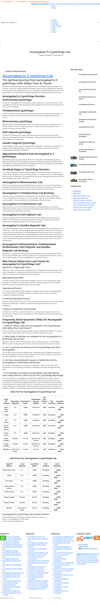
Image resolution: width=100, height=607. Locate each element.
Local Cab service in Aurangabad (38, 587)
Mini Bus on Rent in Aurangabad (64, 569)
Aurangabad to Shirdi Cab (86, 104)
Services (54, 20)
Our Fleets (55, 24)
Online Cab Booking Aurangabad (38, 573)
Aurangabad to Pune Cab (86, 127)
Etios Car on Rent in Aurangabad (64, 563)
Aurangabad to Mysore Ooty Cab (64, 541)
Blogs (53, 30)
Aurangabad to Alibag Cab (36, 571)
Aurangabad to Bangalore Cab (88, 74)
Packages (55, 22)
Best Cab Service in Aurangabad (38, 585)
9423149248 (77, 193)
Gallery (54, 28)
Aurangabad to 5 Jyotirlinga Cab (27, 75)
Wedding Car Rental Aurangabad (38, 581)
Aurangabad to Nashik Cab (11, 543)
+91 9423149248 (21, 1)
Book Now (61, 408)
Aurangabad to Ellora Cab (86, 172)
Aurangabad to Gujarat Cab (36, 589)
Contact (54, 32)
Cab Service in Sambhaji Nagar (12, 539)
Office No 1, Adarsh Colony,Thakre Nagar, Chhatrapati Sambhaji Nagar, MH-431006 (74, 4)
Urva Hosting (65, 598)
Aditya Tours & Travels (8, 22)
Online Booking (56, 26)
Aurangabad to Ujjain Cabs (36, 537)
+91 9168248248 (7, 1)
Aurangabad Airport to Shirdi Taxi (38, 561)
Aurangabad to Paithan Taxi (87, 82)
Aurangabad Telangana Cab (62, 547)
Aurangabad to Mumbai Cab (11, 575)
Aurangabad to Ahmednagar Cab (13, 573)
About (54, 8)
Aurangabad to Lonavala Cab (37, 555)
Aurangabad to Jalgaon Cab (11, 591)
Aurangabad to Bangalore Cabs (38, 543)
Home (54, 6)
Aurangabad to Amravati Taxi (12, 581)
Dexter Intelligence (47, 598)
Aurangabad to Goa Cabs (10, 551)
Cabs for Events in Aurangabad (37, 583)
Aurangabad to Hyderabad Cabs (64, 537)
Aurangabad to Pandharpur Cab (38, 553)
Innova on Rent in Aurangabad (63, 553)
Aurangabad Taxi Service (35, 575)
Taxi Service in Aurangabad (11, 537)
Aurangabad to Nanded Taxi (87, 164)
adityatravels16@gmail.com (39, 1)
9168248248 (77, 191)
